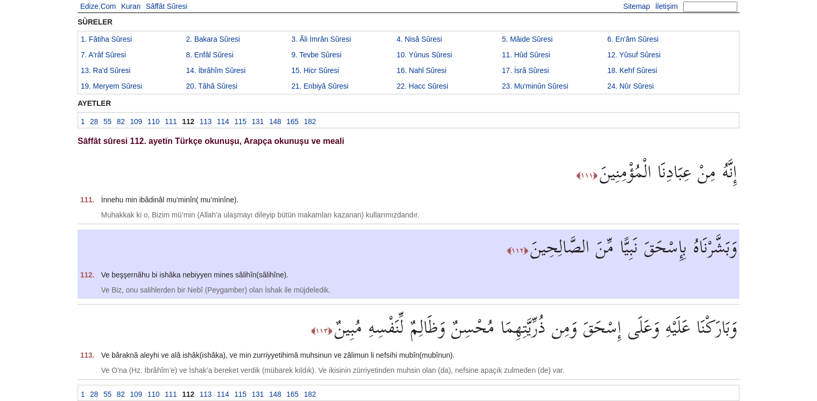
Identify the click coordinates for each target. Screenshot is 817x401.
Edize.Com (98, 6)
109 (136, 121)
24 (630, 86)
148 (275, 121)
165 (293, 121)
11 (526, 55)
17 (525, 70)
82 (121, 121)
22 (422, 86)
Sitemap (636, 6)
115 (240, 121)
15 (315, 70)
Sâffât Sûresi (167, 6)
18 (632, 70)
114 (223, 121)
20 (212, 86)
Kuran (130, 6)
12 (633, 55)
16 (422, 70)
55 (107, 121)
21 (320, 86)
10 (424, 55)
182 (310, 121)
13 (105, 70)
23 (535, 86)
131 (258, 121)
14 (215, 70)
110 (153, 121)
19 (111, 86)
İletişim (666, 6)
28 (94, 121)
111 (171, 121)
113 (206, 121)
